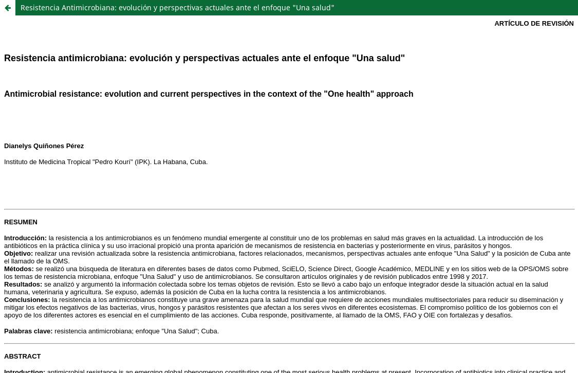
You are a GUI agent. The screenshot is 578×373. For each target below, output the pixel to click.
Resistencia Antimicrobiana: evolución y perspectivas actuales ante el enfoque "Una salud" (177, 7)
